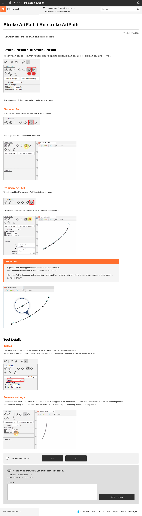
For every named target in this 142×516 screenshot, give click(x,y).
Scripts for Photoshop (15, 87)
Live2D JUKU (97, 512)
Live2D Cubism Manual (16, 25)
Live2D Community (128, 512)
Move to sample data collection (19, 33)
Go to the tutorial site (15, 29)
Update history (13, 40)
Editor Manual (52, 8)
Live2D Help (111, 512)
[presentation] (117, 489)
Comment (51, 483)
